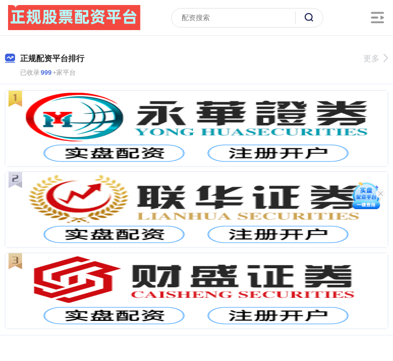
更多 (375, 58)
